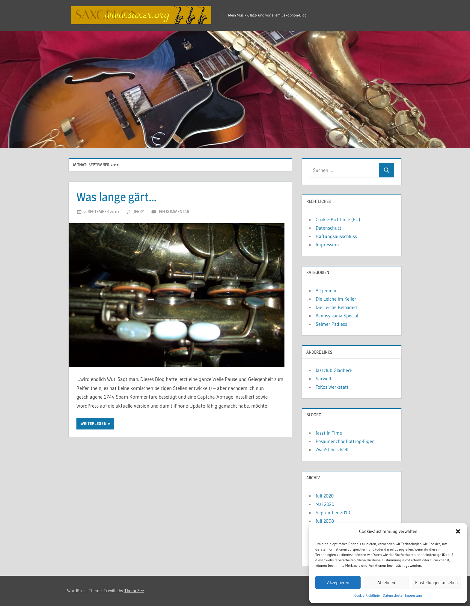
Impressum (413, 595)
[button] (458, 531)
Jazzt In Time (329, 433)
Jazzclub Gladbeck (334, 370)
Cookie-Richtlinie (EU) (338, 219)
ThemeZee (134, 590)
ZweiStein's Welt (332, 450)
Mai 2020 (325, 504)
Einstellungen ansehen (436, 582)
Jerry (139, 211)
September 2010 (333, 512)
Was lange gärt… (116, 196)
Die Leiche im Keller (336, 299)
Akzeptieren (338, 582)
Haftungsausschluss (336, 236)
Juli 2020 (325, 496)
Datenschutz (392, 595)
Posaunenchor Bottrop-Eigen (345, 441)
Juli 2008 (325, 521)
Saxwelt (324, 379)
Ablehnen (386, 582)
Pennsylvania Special (337, 316)
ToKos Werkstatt (332, 387)
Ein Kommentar (174, 211)
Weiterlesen (94, 423)
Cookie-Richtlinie (367, 595)
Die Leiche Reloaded (336, 307)
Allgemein (326, 290)
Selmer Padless (331, 324)
